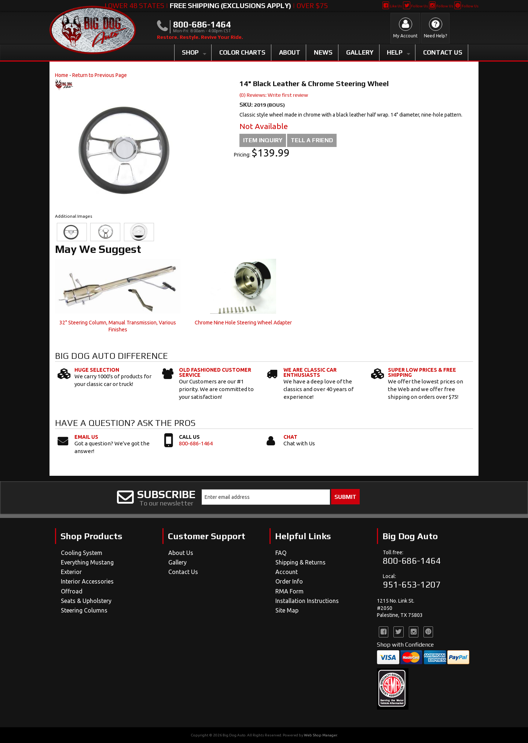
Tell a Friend (312, 140)
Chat (290, 436)
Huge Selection (96, 369)
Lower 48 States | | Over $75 (216, 5)
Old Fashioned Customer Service (215, 372)
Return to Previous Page (99, 75)
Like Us (392, 6)
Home (61, 75)
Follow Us (415, 6)
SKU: (246, 104)
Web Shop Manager (320, 735)
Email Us (86, 436)
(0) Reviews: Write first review (273, 95)
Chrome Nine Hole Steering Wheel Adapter (243, 322)
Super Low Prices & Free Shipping (422, 372)
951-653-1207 (412, 584)
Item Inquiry (262, 140)
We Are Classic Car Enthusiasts (310, 372)
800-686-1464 (196, 443)
